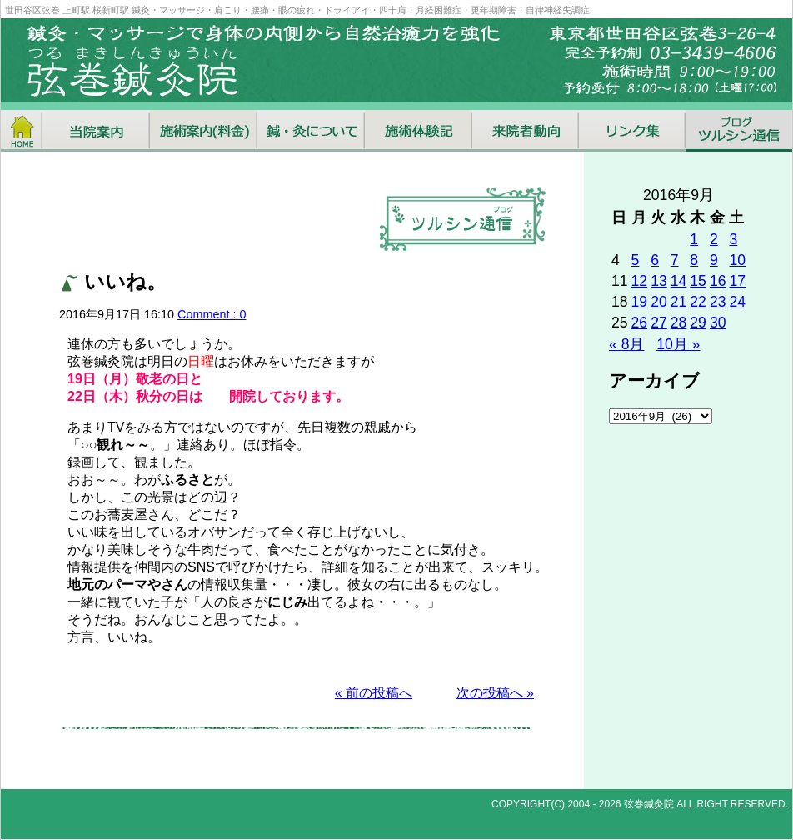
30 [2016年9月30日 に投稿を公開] (718, 322)
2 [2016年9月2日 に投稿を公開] (714, 239)
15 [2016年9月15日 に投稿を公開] (698, 280)
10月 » (678, 344)
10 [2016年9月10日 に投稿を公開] (737, 260)
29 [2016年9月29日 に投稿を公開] (698, 322)
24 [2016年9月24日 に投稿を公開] (737, 301)
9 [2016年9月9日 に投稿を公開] (714, 260)
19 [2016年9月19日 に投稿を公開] (639, 301)
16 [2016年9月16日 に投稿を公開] (718, 280)
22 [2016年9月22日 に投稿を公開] (698, 301)
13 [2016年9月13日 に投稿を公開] (659, 280)
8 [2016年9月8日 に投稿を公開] (694, 260)
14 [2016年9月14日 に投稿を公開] (679, 280)
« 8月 (626, 344)
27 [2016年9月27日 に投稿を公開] (659, 322)
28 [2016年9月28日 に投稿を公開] (679, 322)
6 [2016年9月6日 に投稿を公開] (655, 260)
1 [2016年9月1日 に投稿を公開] (694, 239)
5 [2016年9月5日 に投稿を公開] (635, 260)
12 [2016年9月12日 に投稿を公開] (639, 280)
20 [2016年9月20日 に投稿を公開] (659, 301)
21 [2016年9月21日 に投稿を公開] (679, 301)
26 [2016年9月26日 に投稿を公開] (639, 322)
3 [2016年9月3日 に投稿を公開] (733, 239)
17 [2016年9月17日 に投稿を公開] (737, 280)
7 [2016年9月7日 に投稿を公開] (675, 260)
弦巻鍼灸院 (649, 804)
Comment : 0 (211, 314)
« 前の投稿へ (373, 693)
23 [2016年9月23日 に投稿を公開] (718, 301)
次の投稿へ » (495, 693)
